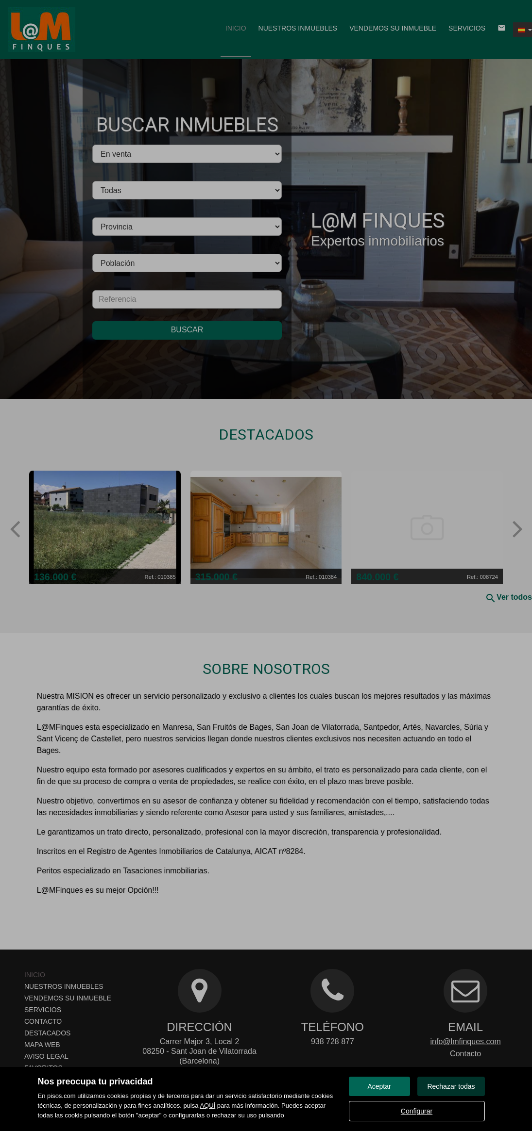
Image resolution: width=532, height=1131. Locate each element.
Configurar (416, 1111)
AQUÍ (207, 1105)
